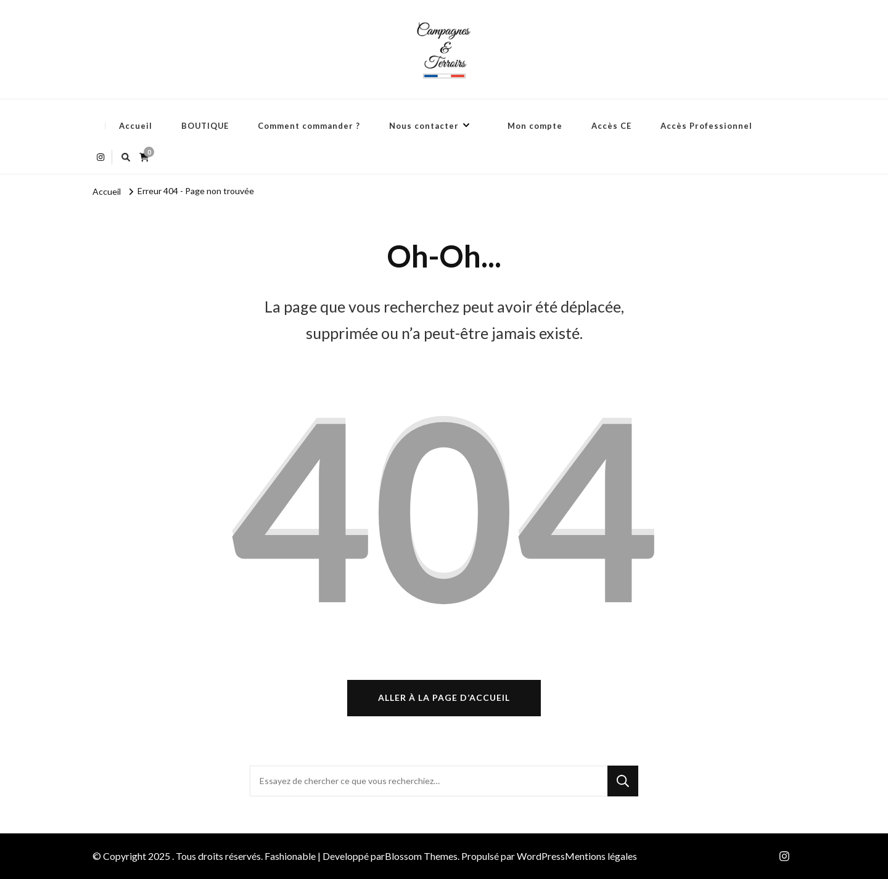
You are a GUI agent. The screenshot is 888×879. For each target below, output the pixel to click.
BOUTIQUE (205, 126)
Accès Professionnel (706, 126)
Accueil (135, 126)
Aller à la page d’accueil (444, 697)
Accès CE (611, 126)
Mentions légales (601, 856)
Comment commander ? (309, 126)
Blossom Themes (421, 856)
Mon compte (535, 126)
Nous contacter (424, 126)
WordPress (541, 856)
